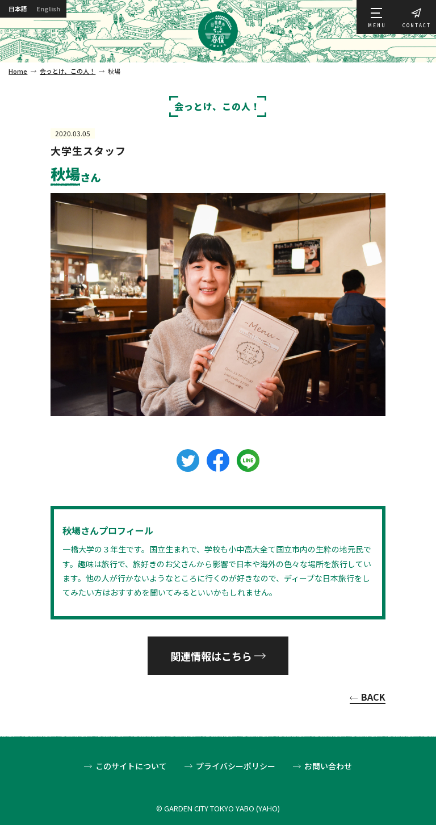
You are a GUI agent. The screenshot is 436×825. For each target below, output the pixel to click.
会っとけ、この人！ (67, 71)
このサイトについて (131, 766)
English (58, 9)
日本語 (20, 9)
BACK (373, 697)
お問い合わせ (328, 766)
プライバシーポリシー (235, 766)
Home (18, 71)
